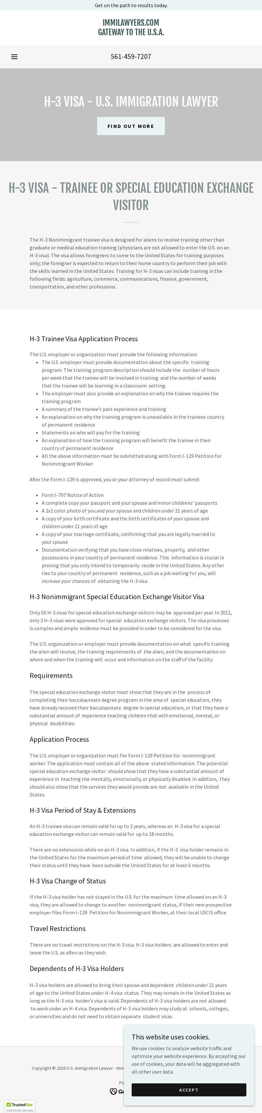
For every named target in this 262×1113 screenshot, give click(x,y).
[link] (131, 33)
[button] (14, 56)
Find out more (131, 126)
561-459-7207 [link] (131, 56)
